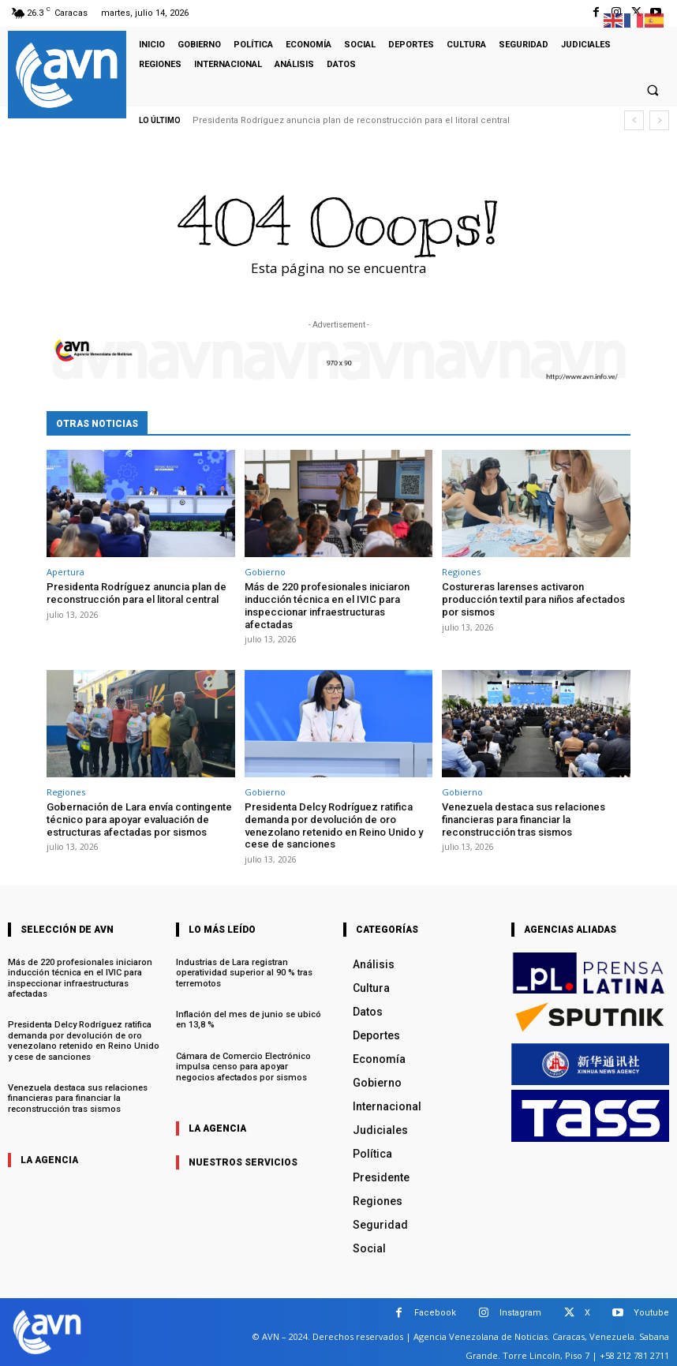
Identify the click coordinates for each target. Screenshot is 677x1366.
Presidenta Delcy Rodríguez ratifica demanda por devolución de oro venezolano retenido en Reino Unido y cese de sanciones (334, 825)
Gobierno (265, 571)
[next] (659, 120)
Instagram (520, 1312)
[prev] (634, 120)
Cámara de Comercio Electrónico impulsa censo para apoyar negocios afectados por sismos (251, 1065)
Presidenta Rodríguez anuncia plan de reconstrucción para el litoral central (351, 120)
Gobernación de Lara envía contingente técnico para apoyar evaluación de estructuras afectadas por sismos (139, 819)
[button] (652, 90)
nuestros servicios (243, 1160)
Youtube (651, 1312)
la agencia (49, 1157)
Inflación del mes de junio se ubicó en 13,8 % (248, 1019)
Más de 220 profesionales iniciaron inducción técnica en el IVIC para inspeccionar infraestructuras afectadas (327, 605)
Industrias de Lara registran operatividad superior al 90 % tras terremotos (244, 971)
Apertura (65, 571)
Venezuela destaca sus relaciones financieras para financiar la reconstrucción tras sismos (523, 819)
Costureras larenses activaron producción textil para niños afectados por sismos (533, 599)
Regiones (461, 571)
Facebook (435, 1312)
